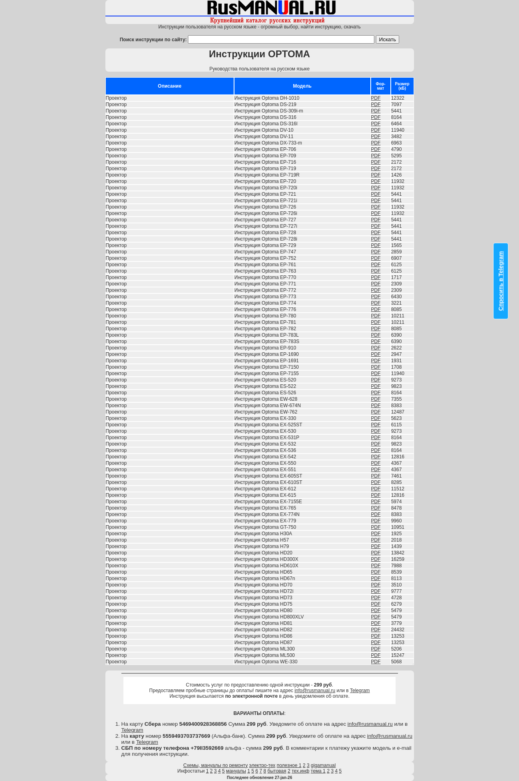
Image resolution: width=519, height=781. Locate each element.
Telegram (360, 690)
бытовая (276, 771)
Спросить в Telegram (501, 281)
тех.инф (300, 771)
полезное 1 (289, 765)
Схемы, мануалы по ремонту (215, 765)
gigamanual (323, 765)
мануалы (236, 771)
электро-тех (262, 765)
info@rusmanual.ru (315, 690)
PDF (376, 98)
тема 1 (318, 771)
